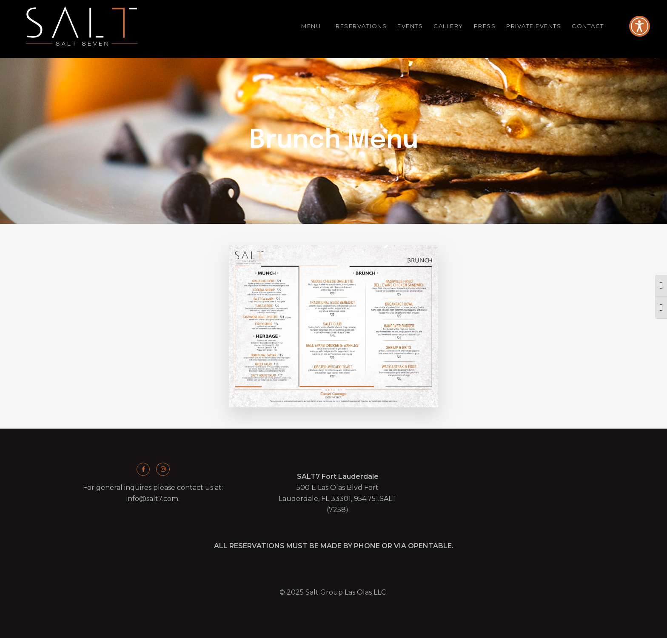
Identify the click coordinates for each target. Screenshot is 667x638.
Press (485, 26)
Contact (590, 26)
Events (410, 26)
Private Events (533, 26)
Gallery (448, 26)
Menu (313, 26)
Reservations (361, 26)
